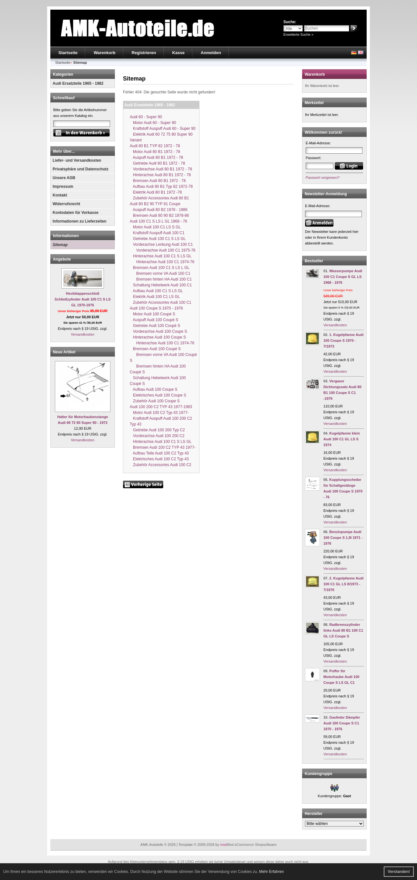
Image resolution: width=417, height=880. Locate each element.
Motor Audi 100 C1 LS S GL (155, 227)
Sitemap (60, 245)
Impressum (63, 186)
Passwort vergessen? (323, 177)
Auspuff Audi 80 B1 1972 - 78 (156, 157)
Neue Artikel (64, 352)
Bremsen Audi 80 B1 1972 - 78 (158, 180)
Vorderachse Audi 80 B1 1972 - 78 (161, 169)
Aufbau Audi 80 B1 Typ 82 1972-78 (161, 186)
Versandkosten (83, 334)
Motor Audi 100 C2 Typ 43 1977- (159, 412)
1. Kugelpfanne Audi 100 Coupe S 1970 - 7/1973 (343, 340)
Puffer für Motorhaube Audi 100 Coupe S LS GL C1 (341, 676)
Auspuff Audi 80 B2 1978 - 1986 (159, 209)
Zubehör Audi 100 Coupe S (155, 401)
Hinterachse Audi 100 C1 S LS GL (160, 256)
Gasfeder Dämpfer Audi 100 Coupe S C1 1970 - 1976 (341, 723)
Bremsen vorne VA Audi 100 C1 (160, 273)
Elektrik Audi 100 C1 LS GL (155, 296)
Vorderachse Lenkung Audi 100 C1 (161, 244)
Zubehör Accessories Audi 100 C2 (160, 465)
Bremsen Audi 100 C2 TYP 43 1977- (163, 447)
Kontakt (60, 195)
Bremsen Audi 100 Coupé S (155, 349)
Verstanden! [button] (399, 871)
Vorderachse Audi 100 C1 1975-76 (162, 250)
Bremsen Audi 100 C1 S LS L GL (159, 267)
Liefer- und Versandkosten (77, 160)
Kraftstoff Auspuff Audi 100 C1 (157, 233)
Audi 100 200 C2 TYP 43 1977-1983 (161, 407)
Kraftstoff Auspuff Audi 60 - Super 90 (163, 128)
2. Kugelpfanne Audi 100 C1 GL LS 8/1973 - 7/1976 (343, 584)
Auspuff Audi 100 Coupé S (154, 320)
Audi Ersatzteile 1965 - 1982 (78, 83)
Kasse (178, 52)
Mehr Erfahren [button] (271, 871)
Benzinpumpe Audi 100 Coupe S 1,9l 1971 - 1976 (343, 537)
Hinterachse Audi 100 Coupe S (158, 337)
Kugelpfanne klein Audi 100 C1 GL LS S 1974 (341, 439)
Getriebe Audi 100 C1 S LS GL (158, 238)
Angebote (62, 259)
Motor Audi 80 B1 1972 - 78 (155, 151)
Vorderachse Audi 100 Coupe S (158, 331)
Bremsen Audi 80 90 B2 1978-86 (159, 215)
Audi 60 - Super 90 (146, 117)
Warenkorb (104, 52)
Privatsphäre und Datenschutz (80, 169)
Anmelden (211, 52)
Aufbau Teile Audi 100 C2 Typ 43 (159, 453)
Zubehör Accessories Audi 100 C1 (160, 302)
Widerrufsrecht (66, 204)
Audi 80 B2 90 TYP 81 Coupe (155, 204)
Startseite (67, 52)
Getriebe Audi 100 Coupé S (155, 325)
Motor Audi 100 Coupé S (152, 314)
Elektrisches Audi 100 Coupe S (158, 395)
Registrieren (144, 52)
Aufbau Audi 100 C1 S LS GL (156, 291)
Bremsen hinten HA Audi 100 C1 (161, 279)
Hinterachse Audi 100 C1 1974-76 (162, 262)
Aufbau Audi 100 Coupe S (153, 389)
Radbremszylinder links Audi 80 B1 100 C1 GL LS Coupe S (343, 630)
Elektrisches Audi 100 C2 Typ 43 (159, 459)
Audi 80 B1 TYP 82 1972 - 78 (155, 146)
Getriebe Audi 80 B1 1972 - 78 (157, 163)
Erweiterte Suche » (298, 34)
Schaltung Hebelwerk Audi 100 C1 (161, 285)
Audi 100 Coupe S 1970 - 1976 (156, 308)
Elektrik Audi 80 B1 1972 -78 (156, 192)
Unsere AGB (64, 178)
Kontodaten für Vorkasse (75, 212)
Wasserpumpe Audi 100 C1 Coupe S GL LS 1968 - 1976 (342, 276)
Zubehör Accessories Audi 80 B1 (159, 198)
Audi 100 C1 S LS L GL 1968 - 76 (158, 221)
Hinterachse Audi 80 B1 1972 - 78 (160, 175)
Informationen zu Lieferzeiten (80, 221)
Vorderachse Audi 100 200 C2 (157, 436)
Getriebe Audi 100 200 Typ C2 (157, 430)
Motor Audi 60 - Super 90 (153, 122)
